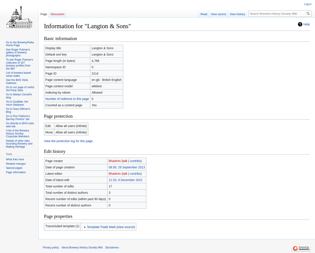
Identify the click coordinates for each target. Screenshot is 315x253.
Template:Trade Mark (101, 227)
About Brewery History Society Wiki (82, 247)
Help (306, 24)
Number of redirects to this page (67, 99)
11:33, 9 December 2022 (125, 180)
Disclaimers (112, 247)
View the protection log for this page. (68, 141)
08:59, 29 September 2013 (127, 167)
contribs (135, 161)
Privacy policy (51, 247)
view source (126, 227)
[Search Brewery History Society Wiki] (280, 13)
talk (125, 161)
